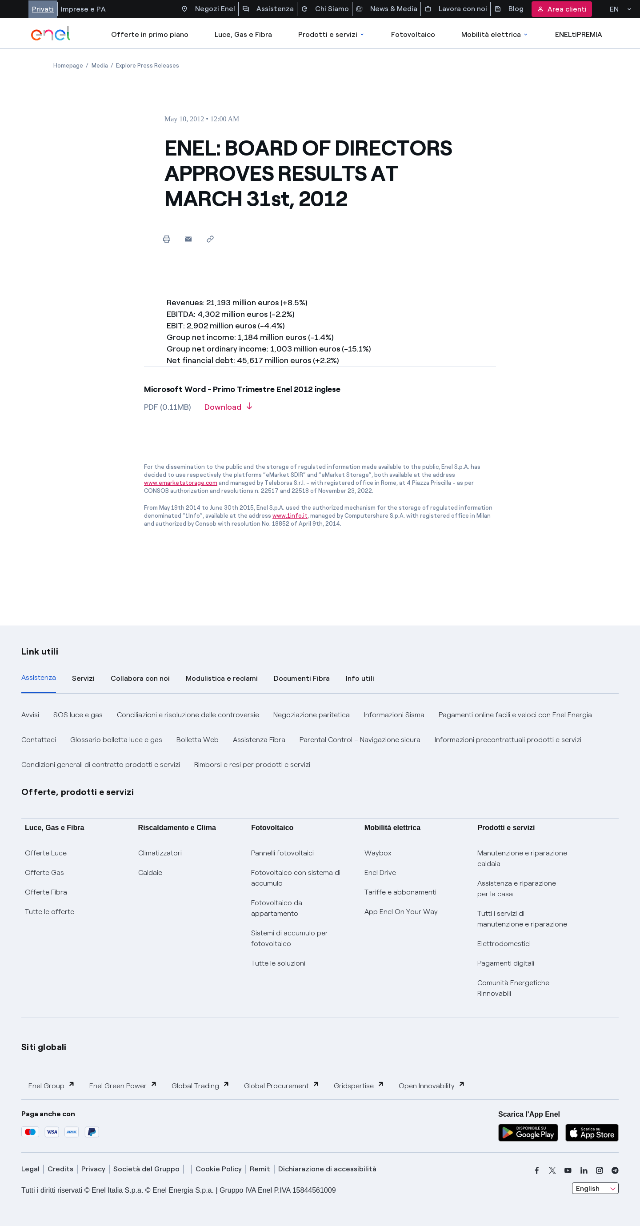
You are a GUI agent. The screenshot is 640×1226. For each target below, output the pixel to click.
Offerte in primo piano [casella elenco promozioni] (149, 34)
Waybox (378, 853)
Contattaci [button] (38, 739)
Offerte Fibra (46, 892)
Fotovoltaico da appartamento (276, 908)
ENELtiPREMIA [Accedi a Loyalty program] (578, 34)
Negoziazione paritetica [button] (311, 715)
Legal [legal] (30, 1169)
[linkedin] (584, 1170)
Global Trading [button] (201, 1085)
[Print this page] (166, 239)
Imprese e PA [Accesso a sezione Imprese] (83, 9)
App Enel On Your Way (401, 911)
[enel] (51, 33)
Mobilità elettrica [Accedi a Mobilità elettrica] (495, 34)
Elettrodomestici (504, 943)
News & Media (386, 8)
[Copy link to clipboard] (210, 239)
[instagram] (599, 1170)
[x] (552, 1170)
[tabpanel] (320, 740)
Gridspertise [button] (359, 1085)
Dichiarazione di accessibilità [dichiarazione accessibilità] (327, 1169)
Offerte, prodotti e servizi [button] (77, 792)
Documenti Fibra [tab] (302, 678)
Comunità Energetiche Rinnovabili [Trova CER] (513, 988)
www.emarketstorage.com (180, 482)
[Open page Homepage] (68, 65)
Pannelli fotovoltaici (282, 853)
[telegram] (615, 1170)
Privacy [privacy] (93, 1169)
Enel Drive (380, 872)
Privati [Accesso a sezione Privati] (43, 9)
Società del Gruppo (146, 1169)
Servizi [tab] (83, 678)
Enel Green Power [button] (123, 1085)
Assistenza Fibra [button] (259, 739)
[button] (188, 239)
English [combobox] (588, 1188)
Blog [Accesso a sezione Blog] (509, 8)
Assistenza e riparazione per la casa (516, 888)
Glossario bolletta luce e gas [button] (116, 739)
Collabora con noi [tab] (140, 678)
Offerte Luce (46, 853)
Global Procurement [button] (282, 1085)
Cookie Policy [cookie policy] (219, 1169)
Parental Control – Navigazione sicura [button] (360, 739)
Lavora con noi (455, 8)
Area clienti (562, 9)
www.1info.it (290, 515)
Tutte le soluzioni (278, 963)
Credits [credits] (60, 1169)
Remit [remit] (260, 1169)
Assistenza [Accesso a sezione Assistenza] (268, 8)
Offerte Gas (44, 872)
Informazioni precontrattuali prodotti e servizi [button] (508, 739)
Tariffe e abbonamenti (400, 892)
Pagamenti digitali (505, 963)
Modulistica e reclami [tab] (222, 678)
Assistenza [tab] (38, 677)
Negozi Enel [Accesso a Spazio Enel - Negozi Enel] (208, 8)
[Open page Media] (100, 65)
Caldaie (150, 872)
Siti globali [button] (44, 1047)
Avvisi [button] (30, 715)
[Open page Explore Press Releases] (147, 65)
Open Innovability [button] (432, 1085)
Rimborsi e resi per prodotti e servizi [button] (252, 764)
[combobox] (595, 1188)
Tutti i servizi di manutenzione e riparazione (522, 918)
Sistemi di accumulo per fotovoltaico (289, 938)
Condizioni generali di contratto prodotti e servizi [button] (100, 764)
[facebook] (536, 1170)
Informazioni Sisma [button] (394, 715)
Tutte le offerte (49, 911)
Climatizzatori (160, 853)
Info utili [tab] (360, 678)
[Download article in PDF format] (228, 410)
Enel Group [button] (51, 1085)
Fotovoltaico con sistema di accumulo (295, 877)
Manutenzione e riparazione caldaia (522, 858)
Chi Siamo (325, 8)
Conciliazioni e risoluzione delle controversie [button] (188, 715)
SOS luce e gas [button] (78, 715)
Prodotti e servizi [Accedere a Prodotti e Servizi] (331, 34)
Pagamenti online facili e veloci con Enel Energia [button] (515, 715)
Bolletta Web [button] (197, 739)
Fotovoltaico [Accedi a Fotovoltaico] (413, 34)
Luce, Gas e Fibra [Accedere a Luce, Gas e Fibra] (243, 34)
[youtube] (568, 1170)
